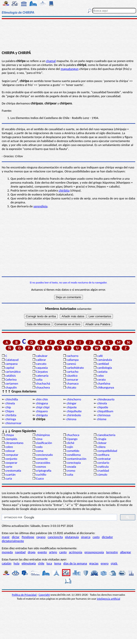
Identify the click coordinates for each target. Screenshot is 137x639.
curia (8, 478)
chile (41, 563)
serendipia (41, 206)
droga (32, 552)
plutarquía (72, 537)
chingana (42, 403)
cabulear (42, 356)
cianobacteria (106, 435)
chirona (71, 419)
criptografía (43, 471)
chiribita (64, 190)
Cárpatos (42, 372)
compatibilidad (107, 451)
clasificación (44, 443)
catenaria (42, 376)
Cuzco (40, 478)
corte (8, 467)
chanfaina (103, 383)
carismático (12, 372)
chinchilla (11, 399)
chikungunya (105, 387)
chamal (51, 61)
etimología (29, 563)
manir (6, 537)
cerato (101, 380)
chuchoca (73, 435)
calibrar (41, 360)
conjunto (11, 459)
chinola (102, 403)
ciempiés (11, 439)
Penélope (28, 537)
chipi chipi (42, 407)
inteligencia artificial (108, 598)
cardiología (104, 368)
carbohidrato (75, 368)
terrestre (112, 552)
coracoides (43, 463)
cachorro (72, 356)
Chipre (9, 411)
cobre (9, 447)
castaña (102, 372)
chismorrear (13, 423)
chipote (72, 407)
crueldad (103, 471)
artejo (53, 552)
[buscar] (59, 517)
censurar (72, 380)
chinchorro (74, 399)
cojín (70, 447)
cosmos (41, 467)
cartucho (72, 372)
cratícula (103, 467)
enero (105, 563)
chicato (71, 387)
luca (49, 563)
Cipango (72, 439)
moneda (7, 552)
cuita (70, 475)
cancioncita (55, 537)
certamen (11, 383)
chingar (72, 403)
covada (71, 467)
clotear (102, 443)
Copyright (44, 594)
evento (42, 552)
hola (16, 563)
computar (11, 455)
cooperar (11, 463)
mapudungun (69, 69)
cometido (73, 451)
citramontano (14, 443)
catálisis (10, 376)
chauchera (43, 387)
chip (8, 407)
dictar (16, 537)
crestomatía (13, 471)
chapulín (11, 387)
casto (96, 537)
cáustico (72, 376)
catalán (6, 563)
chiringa (10, 419)
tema (57, 563)
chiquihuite (74, 411)
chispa (9, 435)
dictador (107, 537)
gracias (93, 563)
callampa (73, 360)
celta (39, 380)
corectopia (74, 463)
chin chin (42, 399)
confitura (103, 455)
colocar (10, 451)
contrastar (104, 459)
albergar (125, 552)
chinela (10, 403)
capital (9, 368)
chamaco (73, 383)
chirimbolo (74, 415)
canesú (71, 364)
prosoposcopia (94, 552)
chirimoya (103, 415)
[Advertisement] (68, 35)
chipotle (102, 407)
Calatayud (11, 360)
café (100, 356)
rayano (40, 537)
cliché (70, 443)
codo (39, 447)
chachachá (43, 383)
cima (39, 439)
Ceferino (10, 380)
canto (63, 552)
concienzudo (44, 455)
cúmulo (102, 475)
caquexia (42, 368)
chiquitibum (105, 411)
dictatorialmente (13, 541)
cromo (71, 471)
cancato (41, 364)
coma (39, 451)
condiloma (74, 455)
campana (11, 364)
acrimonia (75, 552)
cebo (100, 376)
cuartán (10, 475)
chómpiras (43, 435)
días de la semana (75, 563)
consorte (42, 459)
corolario (103, 463)
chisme (101, 419)
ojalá (114, 563)
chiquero (42, 411)
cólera (101, 447)
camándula (104, 360)
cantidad (103, 364)
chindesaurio (105, 399)
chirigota (42, 415)
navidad (20, 552)
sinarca (85, 537)
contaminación (76, 459)
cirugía (101, 439)
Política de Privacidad (24, 594)
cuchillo (41, 475)
